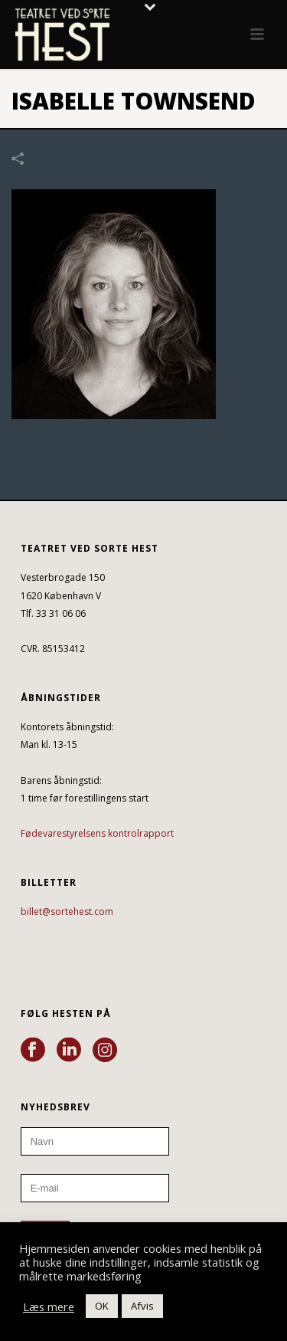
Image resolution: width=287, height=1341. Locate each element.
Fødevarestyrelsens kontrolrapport (97, 833)
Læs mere (48, 1306)
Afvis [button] (142, 1306)
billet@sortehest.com (67, 911)
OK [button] (102, 1306)
